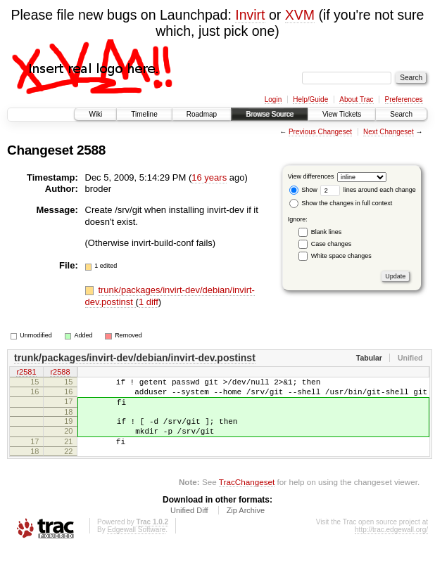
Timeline (144, 114)
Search (401, 114)
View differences (311, 176)
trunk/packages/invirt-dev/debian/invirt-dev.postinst (135, 357)
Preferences (404, 99)
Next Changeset (388, 132)
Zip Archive (246, 525)
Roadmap (202, 114)
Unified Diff (189, 525)
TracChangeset (247, 496)
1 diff (148, 302)
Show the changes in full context (341, 203)
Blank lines (326, 231)
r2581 (26, 372)
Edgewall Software (136, 544)
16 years (209, 177)
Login (273, 99)
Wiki (95, 114)
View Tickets (341, 114)
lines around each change (368, 189)
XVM (300, 14)
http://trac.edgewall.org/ (391, 544)
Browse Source (270, 114)
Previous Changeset (320, 132)
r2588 (60, 372)
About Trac (356, 99)
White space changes (341, 255)
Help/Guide (310, 99)
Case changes (331, 243)
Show (303, 189)
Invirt (250, 14)
